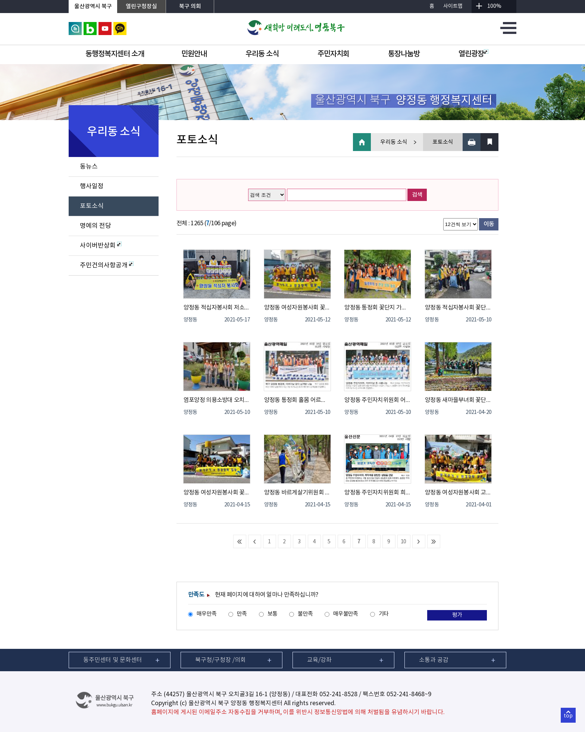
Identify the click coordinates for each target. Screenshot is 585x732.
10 (403, 542)
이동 (489, 224)
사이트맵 (453, 6)
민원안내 (194, 54)
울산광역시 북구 (93, 6)
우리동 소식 (262, 54)
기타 (384, 614)
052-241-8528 (338, 694)
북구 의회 (190, 6)
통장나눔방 (404, 54)
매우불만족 (345, 614)
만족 (242, 614)
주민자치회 (333, 54)
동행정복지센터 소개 (114, 54)
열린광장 (473, 54)
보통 (273, 614)
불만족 (305, 614)
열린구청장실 (141, 6)
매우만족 (206, 614)
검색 (417, 195)
